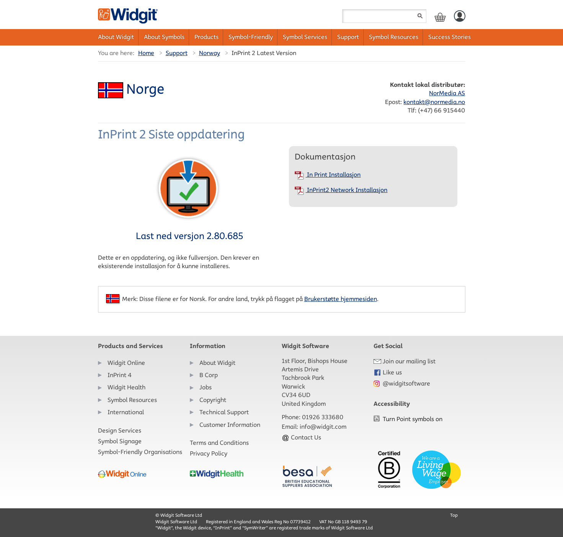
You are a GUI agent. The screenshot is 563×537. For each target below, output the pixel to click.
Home (146, 53)
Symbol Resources (393, 37)
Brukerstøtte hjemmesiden (340, 299)
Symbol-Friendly (250, 37)
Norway (209, 53)
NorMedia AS (447, 93)
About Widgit (116, 37)
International (126, 412)
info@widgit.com (323, 426)
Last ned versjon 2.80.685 (189, 197)
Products (206, 37)
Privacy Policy (208, 453)
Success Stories (449, 37)
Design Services (119, 430)
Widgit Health (126, 387)
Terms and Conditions (219, 442)
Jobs (205, 387)
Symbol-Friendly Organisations (140, 452)
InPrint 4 (120, 375)
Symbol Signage (120, 441)
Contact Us (301, 437)
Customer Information (229, 424)
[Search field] (384, 16)
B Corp (208, 375)
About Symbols (164, 37)
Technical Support (224, 412)
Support (348, 37)
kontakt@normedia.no (434, 102)
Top (454, 515)
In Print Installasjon (328, 174)
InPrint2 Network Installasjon (341, 190)
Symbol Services (305, 37)
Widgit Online (126, 362)
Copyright (212, 400)
